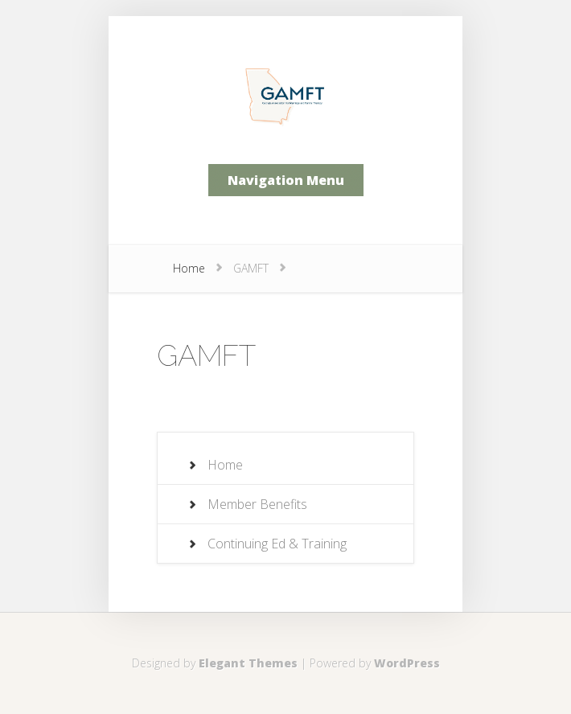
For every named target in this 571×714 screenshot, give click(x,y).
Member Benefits (257, 504)
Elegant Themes (248, 663)
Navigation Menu (286, 180)
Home (189, 268)
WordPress (407, 663)
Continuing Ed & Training (277, 543)
